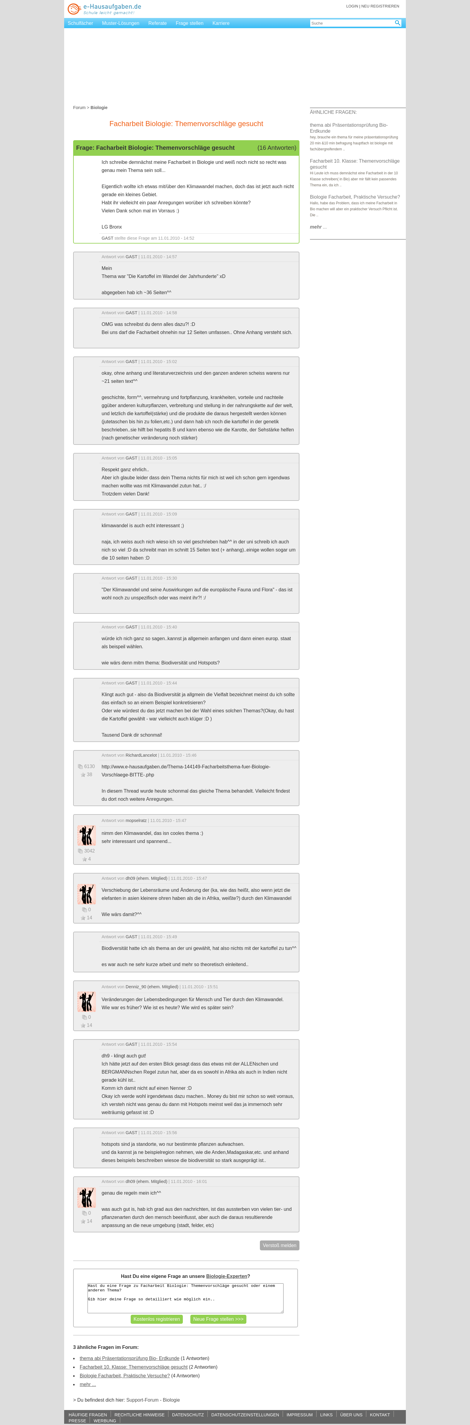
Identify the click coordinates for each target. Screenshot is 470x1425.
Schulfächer (80, 23)
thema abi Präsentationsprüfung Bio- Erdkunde (130, 1358)
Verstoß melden (279, 1245)
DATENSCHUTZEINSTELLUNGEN (245, 1414)
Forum (79, 107)
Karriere (221, 23)
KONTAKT (380, 1414)
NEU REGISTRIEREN (380, 6)
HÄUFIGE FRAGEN (88, 1414)
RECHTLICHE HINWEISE (140, 1414)
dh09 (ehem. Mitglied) (146, 878)
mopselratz (136, 820)
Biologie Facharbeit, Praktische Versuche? (125, 1375)
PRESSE (77, 1420)
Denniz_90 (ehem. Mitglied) (152, 986)
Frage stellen (190, 23)
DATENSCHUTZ (188, 1414)
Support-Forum (142, 1400)
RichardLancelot (141, 755)
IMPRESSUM (300, 1414)
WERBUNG (105, 1420)
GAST (107, 238)
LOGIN (352, 6)
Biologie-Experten (226, 1276)
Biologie (171, 1400)
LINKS (326, 1414)
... (318, 226)
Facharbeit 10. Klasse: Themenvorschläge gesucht (134, 1367)
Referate (157, 23)
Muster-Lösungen (121, 23)
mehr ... (88, 1384)
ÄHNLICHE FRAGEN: (333, 112)
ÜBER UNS (351, 1414)
